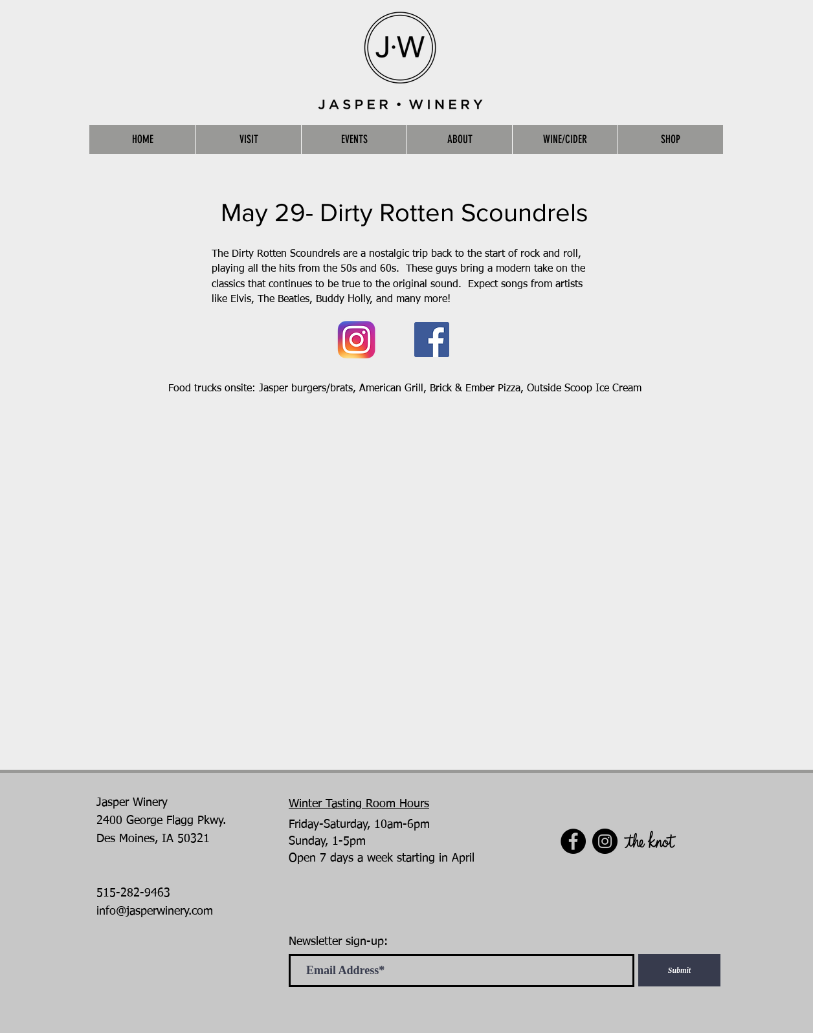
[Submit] (679, 970)
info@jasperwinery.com (154, 911)
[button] (248, 139)
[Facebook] (431, 339)
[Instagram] (605, 841)
